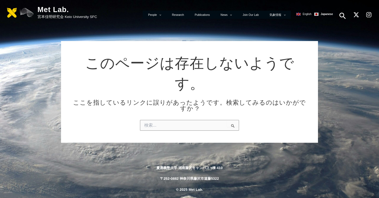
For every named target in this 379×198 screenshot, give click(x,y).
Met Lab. (53, 10)
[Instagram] (369, 14)
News (239, 14)
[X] (356, 14)
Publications (220, 14)
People (182, 14)
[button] (342, 16)
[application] (187, 14)
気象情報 (280, 14)
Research (201, 14)
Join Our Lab (258, 14)
